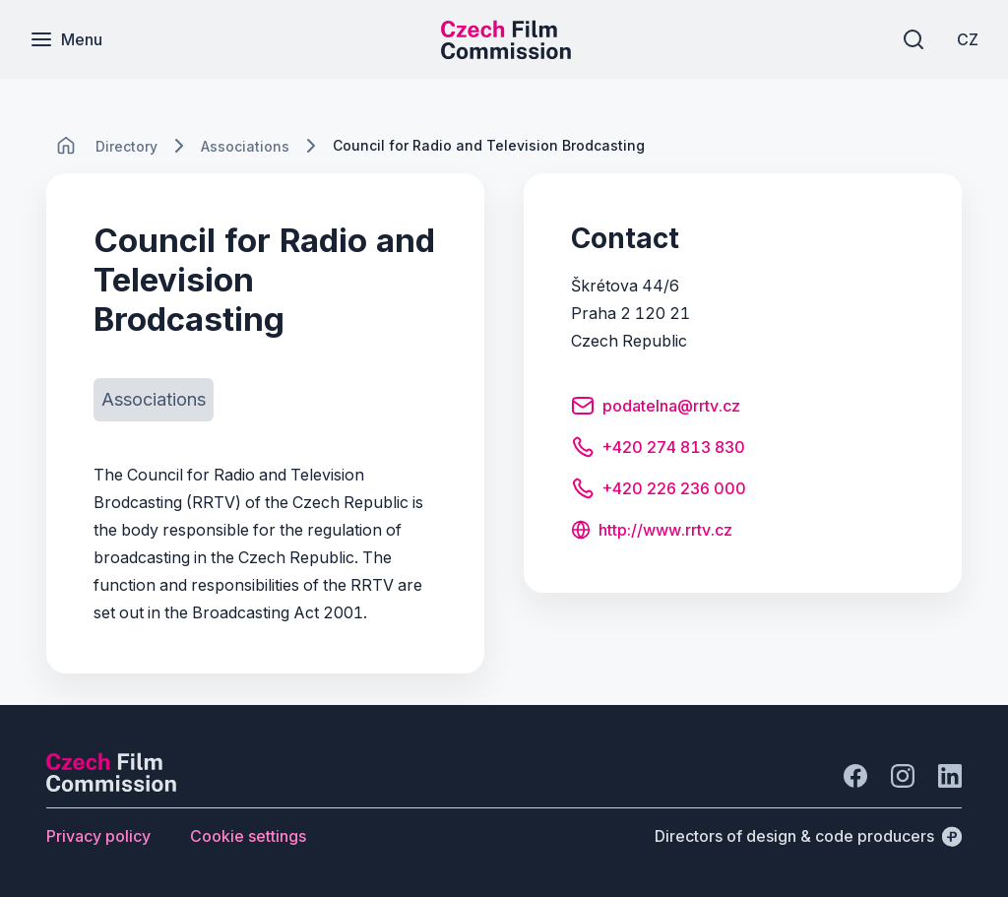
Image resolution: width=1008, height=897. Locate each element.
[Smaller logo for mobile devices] (506, 53)
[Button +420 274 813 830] (658, 450)
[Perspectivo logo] (111, 786)
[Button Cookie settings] (248, 836)
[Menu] (66, 39)
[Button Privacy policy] (98, 836)
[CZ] (967, 39)
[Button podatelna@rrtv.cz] (655, 408)
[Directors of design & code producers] (808, 836)
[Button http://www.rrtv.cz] (651, 531)
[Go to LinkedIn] (950, 776)
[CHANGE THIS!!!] (66, 145)
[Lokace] (126, 146)
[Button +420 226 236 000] (658, 491)
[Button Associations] (153, 400)
